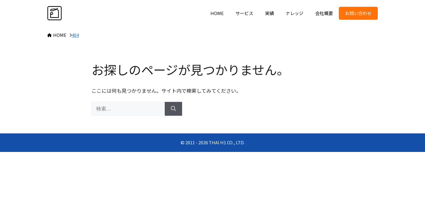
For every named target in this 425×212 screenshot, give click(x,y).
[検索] (173, 109)
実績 (269, 13)
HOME (217, 13)
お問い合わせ (358, 13)
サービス (244, 13)
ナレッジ (294, 13)
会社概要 (324, 13)
